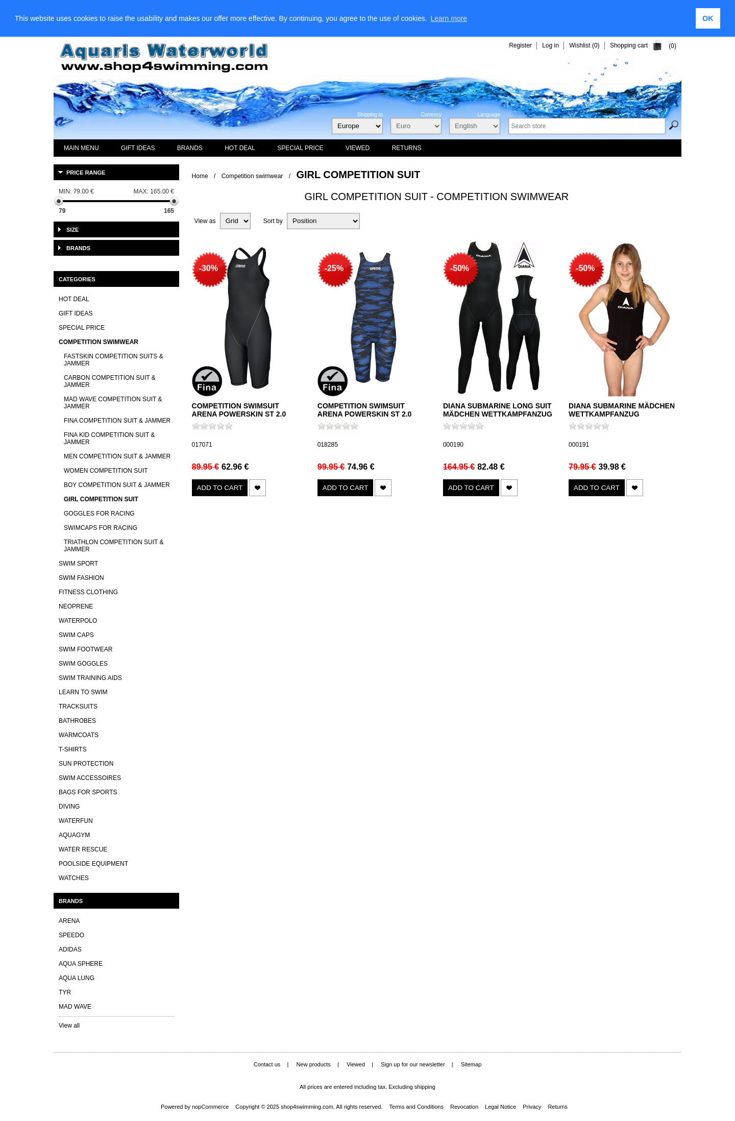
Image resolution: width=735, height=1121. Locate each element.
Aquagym (74, 835)
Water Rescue (83, 849)
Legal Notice (500, 1107)
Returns (558, 1107)
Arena (69, 920)
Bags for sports (88, 792)
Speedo (71, 935)
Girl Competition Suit (101, 499)
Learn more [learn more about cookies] (449, 18)
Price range (85, 172)
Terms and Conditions (416, 1107)
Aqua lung (76, 978)
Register (520, 45)
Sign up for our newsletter (413, 1064)
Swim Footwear (85, 649)
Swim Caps (76, 635)
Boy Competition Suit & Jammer (117, 485)
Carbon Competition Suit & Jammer (110, 381)
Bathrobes (77, 720)
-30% (208, 268)
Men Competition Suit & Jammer (117, 456)
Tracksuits (78, 706)
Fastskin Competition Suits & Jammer (113, 360)
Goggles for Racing (99, 513)
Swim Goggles (83, 663)
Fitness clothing (88, 592)
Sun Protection (86, 763)
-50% (459, 268)
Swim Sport (78, 563)
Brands (78, 248)
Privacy (532, 1107)
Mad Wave (75, 1006)
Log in (550, 45)
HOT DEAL (74, 299)
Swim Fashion (81, 577)
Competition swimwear (252, 176)
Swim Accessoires (90, 778)
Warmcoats (79, 735)
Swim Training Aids (90, 677)
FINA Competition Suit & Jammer (117, 420)
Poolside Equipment (93, 863)
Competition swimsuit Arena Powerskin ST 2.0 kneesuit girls (239, 414)
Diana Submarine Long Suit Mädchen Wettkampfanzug (497, 410)
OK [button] (708, 18)
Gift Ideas (75, 313)
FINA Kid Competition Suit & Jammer (109, 438)
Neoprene (76, 606)
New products (314, 1064)
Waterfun (76, 820)
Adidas (70, 949)
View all (69, 1025)
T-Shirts (72, 749)
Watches (74, 878)
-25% (334, 268)
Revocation (464, 1107)
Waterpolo (78, 620)
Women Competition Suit (106, 470)
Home (200, 176)
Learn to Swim (83, 692)
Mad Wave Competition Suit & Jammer (113, 403)
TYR (65, 992)
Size (72, 230)
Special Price (82, 327)
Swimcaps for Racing (100, 527)
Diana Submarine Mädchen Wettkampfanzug (622, 410)
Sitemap (471, 1064)
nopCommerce (210, 1107)
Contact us (267, 1064)
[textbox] (587, 126)
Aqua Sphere (81, 963)
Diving (69, 806)
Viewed (356, 1064)
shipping (424, 1087)
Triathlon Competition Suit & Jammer (114, 546)
